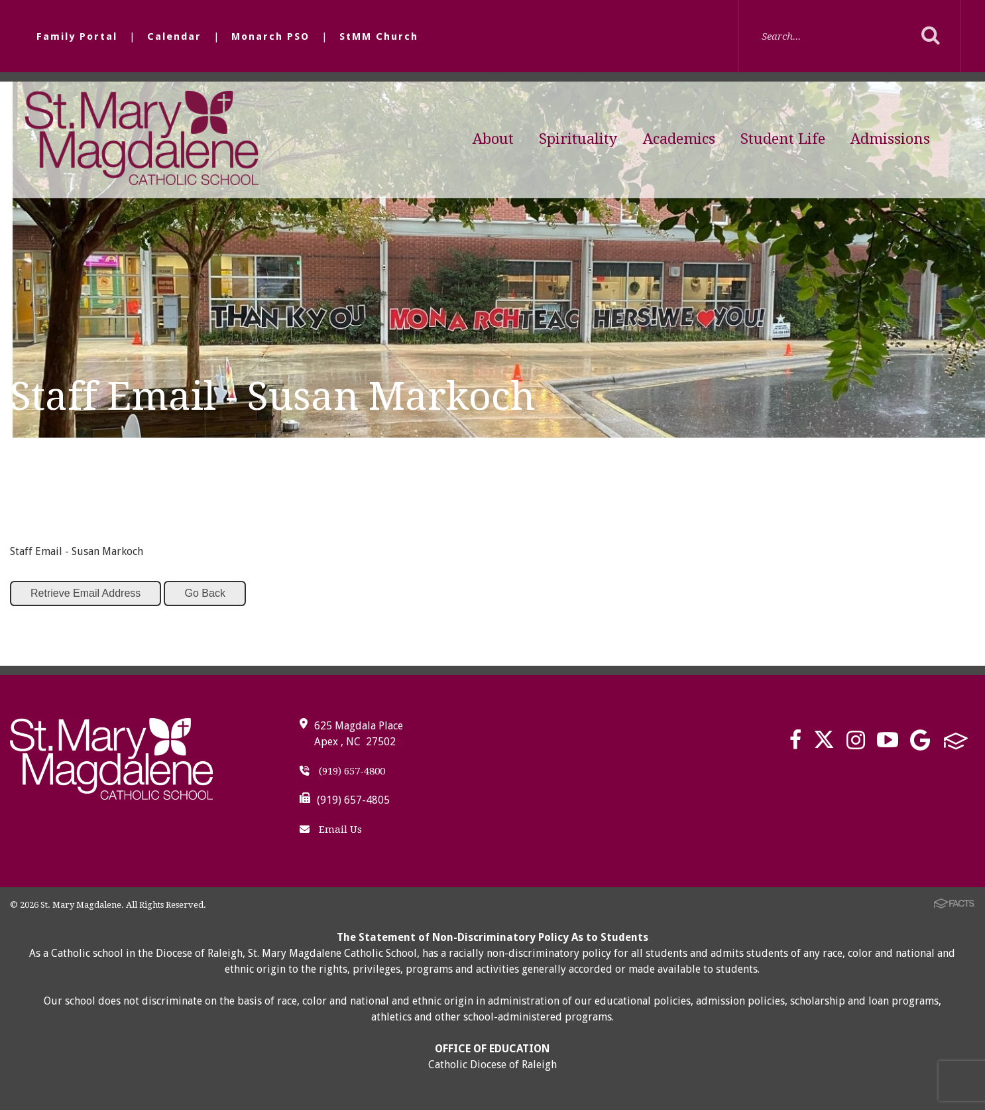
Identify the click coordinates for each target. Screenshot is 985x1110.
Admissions (890, 139)
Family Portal (76, 36)
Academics (679, 139)
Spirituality (578, 139)
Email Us (331, 829)
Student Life (782, 139)
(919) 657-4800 (342, 771)
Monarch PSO (270, 36)
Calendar (174, 36)
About (493, 139)
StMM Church (378, 36)
